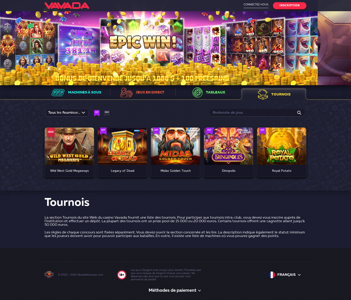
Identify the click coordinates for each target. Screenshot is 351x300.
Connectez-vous (256, 4)
